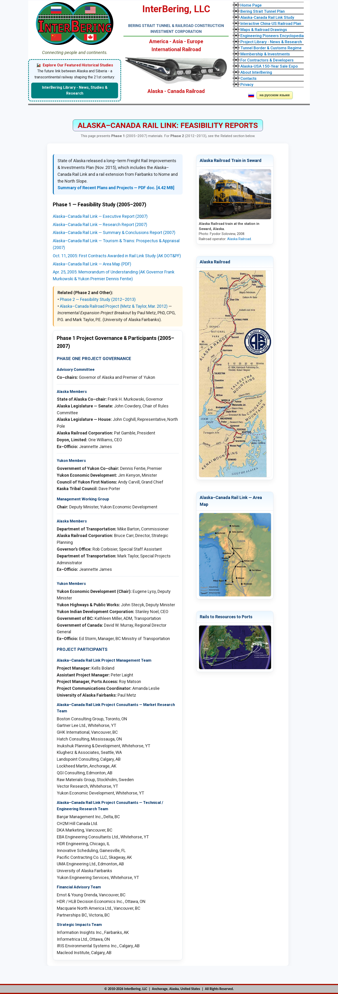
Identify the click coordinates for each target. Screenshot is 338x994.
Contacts (248, 78)
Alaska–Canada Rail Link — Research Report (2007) (100, 224)
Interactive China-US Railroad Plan (270, 23)
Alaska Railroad (239, 239)
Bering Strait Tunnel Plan (262, 11)
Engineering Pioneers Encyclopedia (272, 35)
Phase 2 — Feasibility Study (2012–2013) (98, 299)
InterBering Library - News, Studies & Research (75, 90)
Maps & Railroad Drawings (263, 29)
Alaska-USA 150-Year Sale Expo (269, 66)
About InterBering (256, 72)
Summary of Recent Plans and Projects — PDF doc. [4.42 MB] (116, 187)
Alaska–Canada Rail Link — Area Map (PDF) (92, 263)
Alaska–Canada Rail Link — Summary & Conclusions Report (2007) (114, 232)
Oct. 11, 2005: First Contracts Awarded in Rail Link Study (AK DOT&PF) (117, 255)
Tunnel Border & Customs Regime (271, 48)
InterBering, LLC (135, 989)
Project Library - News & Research (271, 41)
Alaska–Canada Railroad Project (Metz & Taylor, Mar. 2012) (114, 306)
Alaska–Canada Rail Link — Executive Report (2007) (100, 216)
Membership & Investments (265, 54)
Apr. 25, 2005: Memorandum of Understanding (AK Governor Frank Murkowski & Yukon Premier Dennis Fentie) (113, 275)
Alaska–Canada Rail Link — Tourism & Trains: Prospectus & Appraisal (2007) (116, 244)
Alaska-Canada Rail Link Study (267, 17)
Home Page (251, 5)
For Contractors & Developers (267, 60)
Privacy (246, 84)
